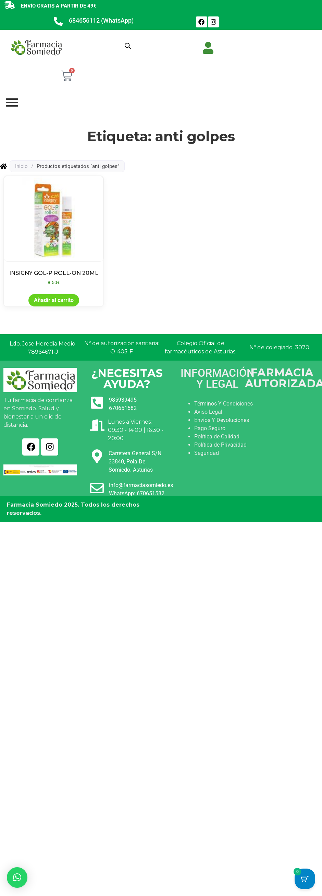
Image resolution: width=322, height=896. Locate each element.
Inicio (21, 166)
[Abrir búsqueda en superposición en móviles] (127, 46)
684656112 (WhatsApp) (101, 20)
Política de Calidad (216, 436)
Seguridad (206, 453)
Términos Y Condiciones (223, 403)
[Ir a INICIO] (36, 47)
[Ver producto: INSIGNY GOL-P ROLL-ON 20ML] (53, 231)
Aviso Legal (208, 412)
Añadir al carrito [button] (54, 300)
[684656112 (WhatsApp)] (58, 22)
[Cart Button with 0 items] (305, 877)
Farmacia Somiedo (34, 504)
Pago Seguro (209, 428)
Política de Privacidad (220, 444)
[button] (17, 877)
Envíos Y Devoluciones (221, 420)
